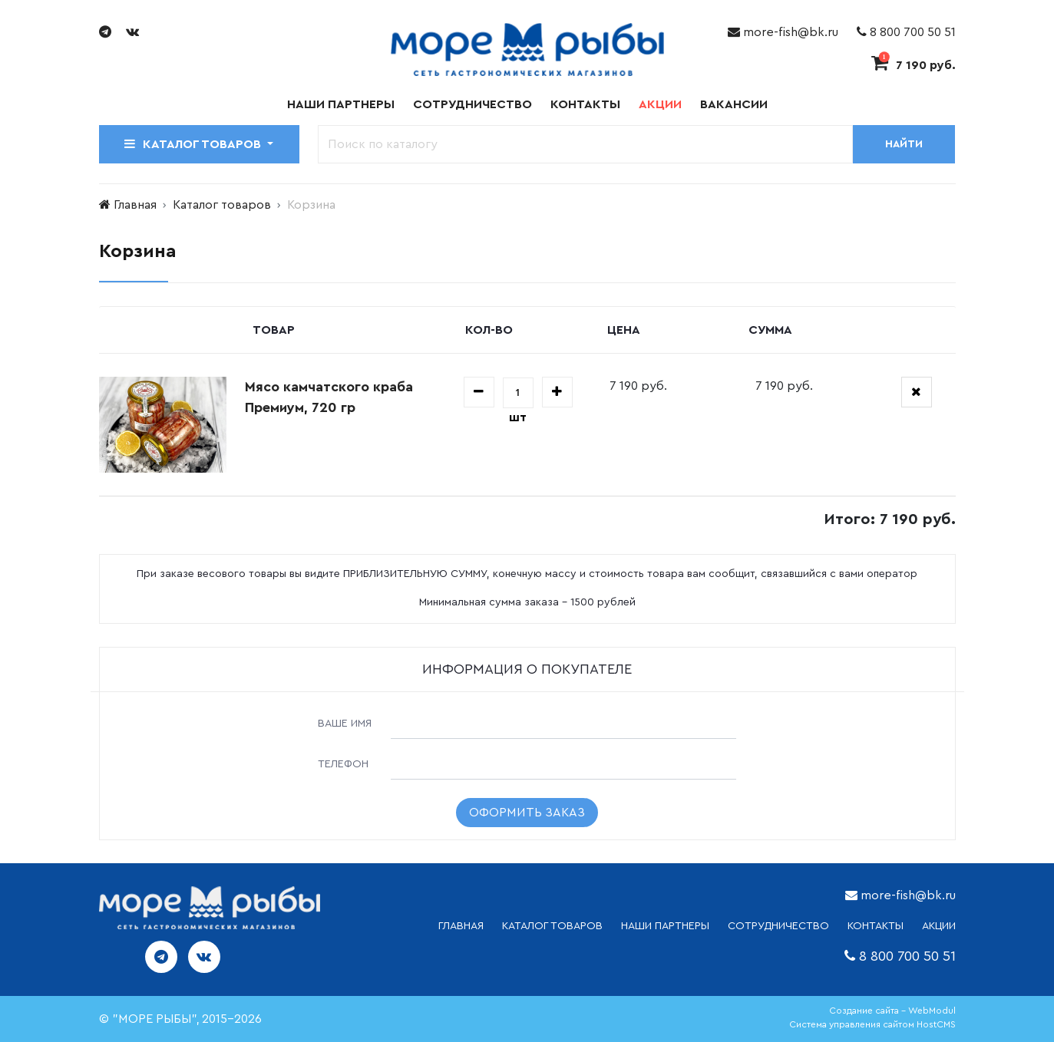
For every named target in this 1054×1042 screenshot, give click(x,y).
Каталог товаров (222, 205)
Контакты (585, 104)
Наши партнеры (341, 104)
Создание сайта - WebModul (892, 1010)
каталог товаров (552, 926)
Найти (904, 144)
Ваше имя (345, 723)
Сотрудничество (472, 104)
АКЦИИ (939, 926)
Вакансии (734, 104)
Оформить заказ (527, 812)
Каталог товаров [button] (194, 143)
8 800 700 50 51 (906, 32)
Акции (660, 104)
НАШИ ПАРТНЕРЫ (665, 926)
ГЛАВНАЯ (461, 926)
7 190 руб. (913, 65)
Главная (135, 205)
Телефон (343, 764)
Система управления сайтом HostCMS (872, 1024)
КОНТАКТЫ (875, 926)
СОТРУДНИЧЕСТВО (778, 926)
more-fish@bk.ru (783, 32)
